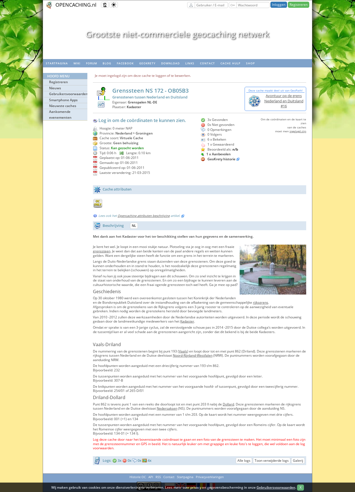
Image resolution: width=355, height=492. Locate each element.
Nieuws (55, 88)
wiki (76, 63)
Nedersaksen (167, 408)
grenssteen (101, 251)
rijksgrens (260, 302)
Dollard (228, 404)
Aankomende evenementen (60, 114)
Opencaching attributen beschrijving (144, 216)
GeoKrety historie (221, 159)
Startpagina (57, 63)
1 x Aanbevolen (216, 154)
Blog (107, 63)
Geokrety (147, 63)
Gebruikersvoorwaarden (68, 94)
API (150, 477)
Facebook (125, 63)
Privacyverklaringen (210, 477)
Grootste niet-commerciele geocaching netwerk (177, 34)
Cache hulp (230, 63)
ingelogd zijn (298, 131)
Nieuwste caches (62, 105)
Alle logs (243, 460)
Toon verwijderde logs (272, 460)
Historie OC (138, 477)
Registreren (299, 4)
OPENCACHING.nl (76, 4)
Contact (207, 63)
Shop (250, 63)
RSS (158, 477)
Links (189, 63)
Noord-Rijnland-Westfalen (192, 355)
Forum (91, 63)
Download (170, 63)
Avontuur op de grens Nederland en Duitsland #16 (283, 100)
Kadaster (134, 107)
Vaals (183, 351)
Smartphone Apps (63, 100)
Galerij (298, 460)
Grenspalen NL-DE (142, 102)
